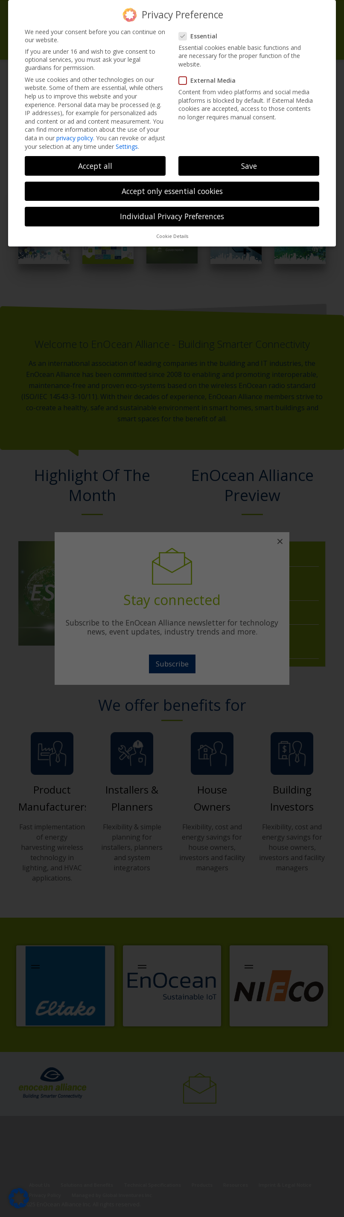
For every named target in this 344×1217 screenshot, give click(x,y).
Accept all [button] (95, 166)
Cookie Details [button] (172, 236)
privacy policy (74, 138)
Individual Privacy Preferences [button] (172, 216)
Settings (127, 146)
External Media (209, 80)
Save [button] (249, 166)
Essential (200, 36)
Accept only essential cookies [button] (172, 191)
